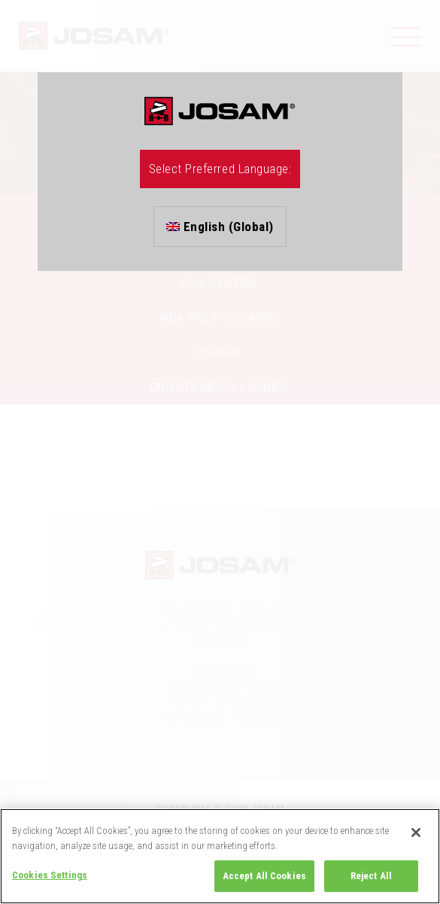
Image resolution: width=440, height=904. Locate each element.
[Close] (415, 832)
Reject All (371, 875)
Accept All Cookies (264, 875)
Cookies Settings (49, 875)
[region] (220, 856)
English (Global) (220, 226)
